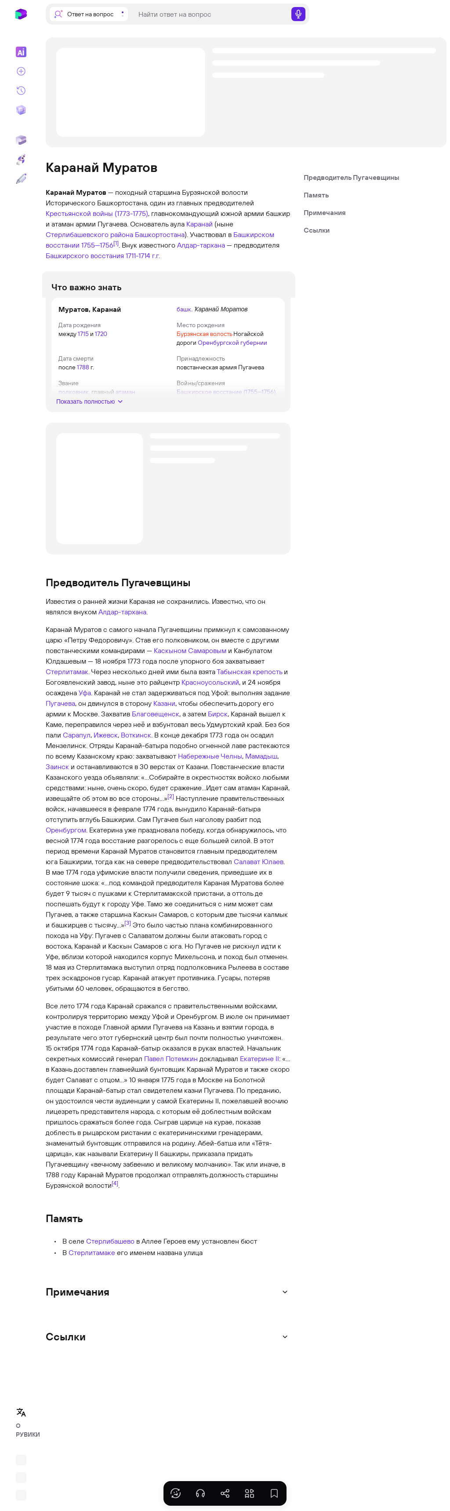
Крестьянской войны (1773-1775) (97, 213)
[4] (115, 1191)
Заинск (57, 775)
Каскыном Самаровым (190, 659)
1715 (88, 334)
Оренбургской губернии (232, 343)
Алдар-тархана (201, 245)
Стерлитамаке (92, 1261)
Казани (164, 712)
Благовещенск (155, 722)
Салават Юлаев (258, 870)
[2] (170, 804)
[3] (127, 931)
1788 (88, 367)
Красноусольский (210, 690)
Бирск (218, 722)
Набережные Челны (210, 764)
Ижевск (106, 743)
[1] (116, 242)
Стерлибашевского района (89, 234)
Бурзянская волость (204, 334)
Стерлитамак (67, 680)
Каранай (199, 223)
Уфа (85, 701)
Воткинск (136, 743)
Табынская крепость (249, 680)
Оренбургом (66, 838)
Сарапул (77, 743)
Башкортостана (160, 234)
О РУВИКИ (24, 1430)
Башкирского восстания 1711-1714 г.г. (103, 255)
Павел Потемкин (171, 1067)
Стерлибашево (110, 1249)
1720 (106, 334)
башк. (184, 309)
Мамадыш (261, 764)
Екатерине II (259, 1067)
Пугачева (60, 712)
